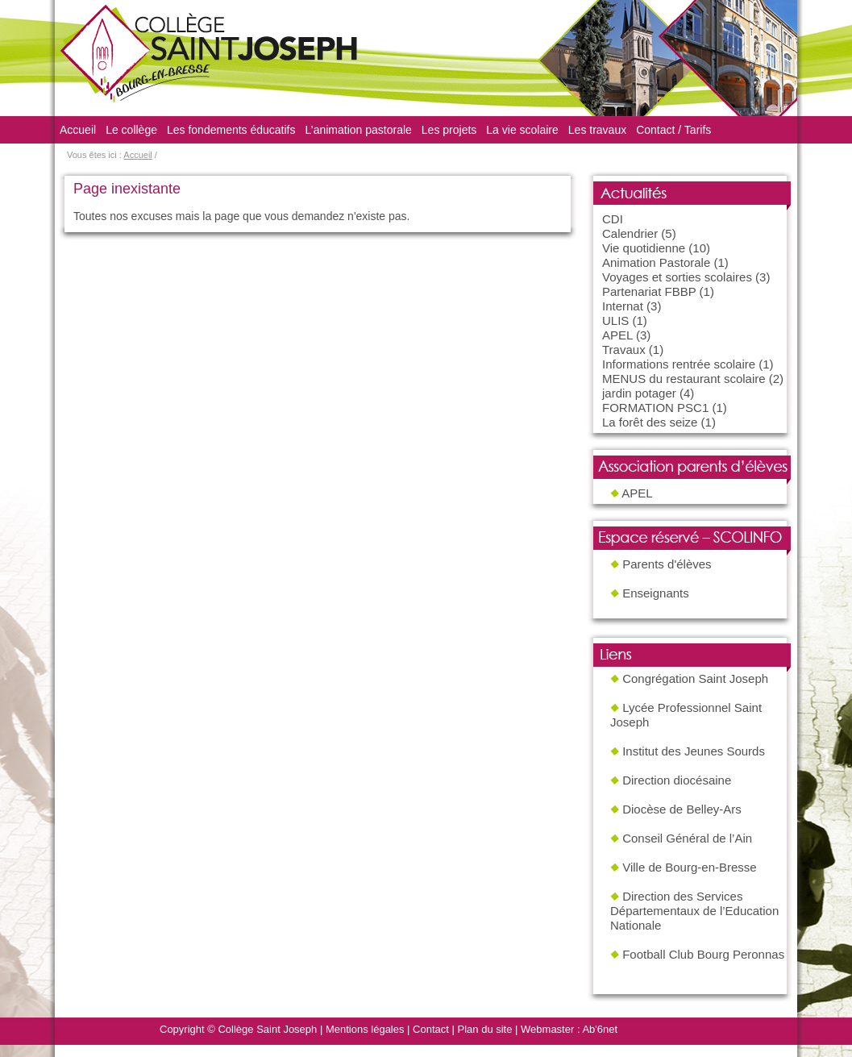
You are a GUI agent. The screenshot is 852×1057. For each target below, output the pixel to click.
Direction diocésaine (676, 780)
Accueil (78, 129)
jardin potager (639, 393)
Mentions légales (365, 1029)
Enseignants (655, 593)
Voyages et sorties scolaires (677, 277)
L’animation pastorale (358, 129)
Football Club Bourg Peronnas (703, 954)
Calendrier (630, 233)
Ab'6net (599, 1029)
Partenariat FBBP (649, 291)
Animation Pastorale (656, 262)
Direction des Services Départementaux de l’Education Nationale (694, 910)
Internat (622, 306)
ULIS (615, 320)
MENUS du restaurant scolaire (684, 378)
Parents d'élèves (666, 564)
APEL (617, 335)
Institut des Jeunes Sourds (693, 751)
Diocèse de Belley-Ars (682, 809)
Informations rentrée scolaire (678, 364)
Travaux (624, 349)
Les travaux (597, 129)
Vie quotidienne (643, 248)
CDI (612, 219)
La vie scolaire (522, 129)
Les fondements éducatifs (231, 129)
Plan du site (485, 1029)
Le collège (131, 129)
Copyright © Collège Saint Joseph (238, 1029)
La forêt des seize (649, 422)
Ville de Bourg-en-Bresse (689, 867)
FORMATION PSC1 (655, 407)
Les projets (449, 129)
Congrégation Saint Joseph (695, 678)
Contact (431, 1029)
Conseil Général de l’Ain (687, 838)
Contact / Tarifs (673, 129)
